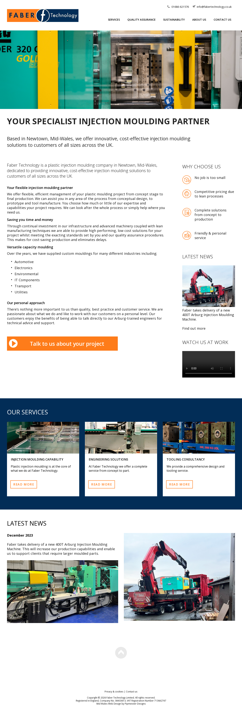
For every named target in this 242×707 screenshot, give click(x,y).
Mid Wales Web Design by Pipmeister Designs (121, 703)
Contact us (131, 691)
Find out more (194, 328)
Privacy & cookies (114, 691)
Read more (23, 484)
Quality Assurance (141, 19)
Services (114, 19)
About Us (199, 19)
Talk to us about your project (67, 343)
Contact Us (222, 19)
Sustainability (174, 19)
